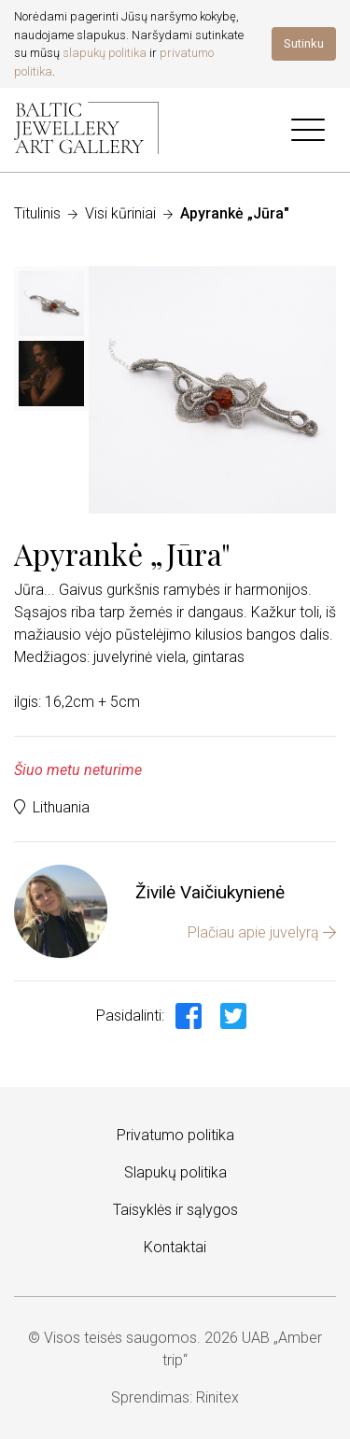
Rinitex (217, 1397)
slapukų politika (105, 53)
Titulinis (37, 213)
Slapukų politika (175, 1172)
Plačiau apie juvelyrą (262, 932)
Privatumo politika (175, 1135)
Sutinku (304, 43)
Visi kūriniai (120, 213)
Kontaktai (175, 1247)
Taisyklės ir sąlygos (175, 1210)
